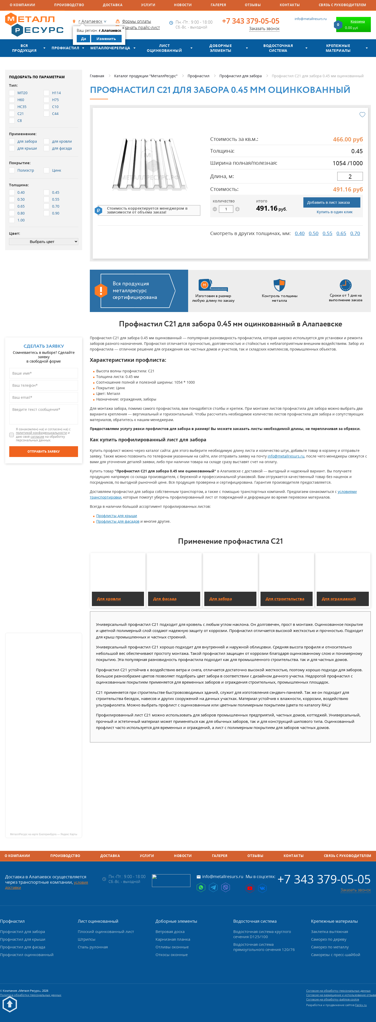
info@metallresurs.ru (311, 18)
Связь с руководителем (342, 5)
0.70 (355, 233)
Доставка (112, 5)
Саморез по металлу (330, 946)
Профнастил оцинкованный (27, 954)
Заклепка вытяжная (329, 931)
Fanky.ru (361, 1005)
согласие (37, 436)
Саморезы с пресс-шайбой (335, 954)
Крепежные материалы (338, 48)
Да (83, 38)
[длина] (350, 176)
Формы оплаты (136, 21)
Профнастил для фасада (22, 946)
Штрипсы (86, 939)
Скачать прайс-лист (141, 27)
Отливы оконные (172, 946)
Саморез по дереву (328, 939)
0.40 (300, 233)
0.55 (327, 233)
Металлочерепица (110, 47)
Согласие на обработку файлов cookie (332, 999)
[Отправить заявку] (43, 451)
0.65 (341, 233)
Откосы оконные (172, 954)
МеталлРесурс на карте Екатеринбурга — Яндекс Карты (43, 834)
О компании (22, 5)
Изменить (106, 38)
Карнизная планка (173, 939)
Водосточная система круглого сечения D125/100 (262, 934)
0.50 (314, 233)
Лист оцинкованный (164, 48)
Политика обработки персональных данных (30, 995)
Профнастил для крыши (22, 939)
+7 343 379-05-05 (250, 21)
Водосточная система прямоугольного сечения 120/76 (264, 947)
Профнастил (65, 47)
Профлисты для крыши (116, 515)
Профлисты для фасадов (117, 521)
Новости (183, 5)
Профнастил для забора (22, 931)
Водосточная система (278, 48)
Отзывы (253, 5)
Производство (69, 5)
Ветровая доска (170, 931)
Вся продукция (24, 48)
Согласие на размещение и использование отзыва (341, 995)
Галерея (218, 5)
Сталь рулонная (93, 946)
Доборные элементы (220, 48)
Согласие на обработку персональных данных (338, 990)
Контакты (290, 5)
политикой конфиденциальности (41, 433)
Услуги (148, 5)
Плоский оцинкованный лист (106, 931)
